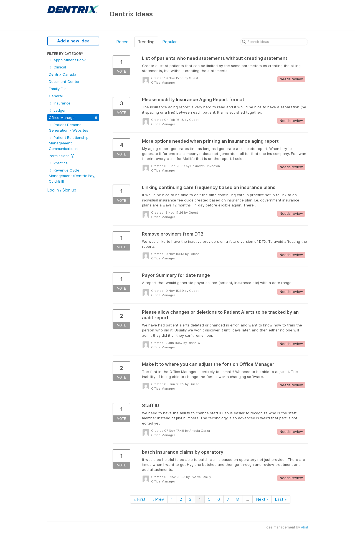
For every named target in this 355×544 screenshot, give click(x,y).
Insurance (59, 103)
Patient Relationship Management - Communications (68, 143)
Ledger (57, 110)
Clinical (57, 67)
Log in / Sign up (61, 190)
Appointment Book (67, 60)
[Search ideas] (274, 41)
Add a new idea (73, 41)
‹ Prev (158, 499)
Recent (123, 41)
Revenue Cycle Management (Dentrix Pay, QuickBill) (72, 175)
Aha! (304, 527)
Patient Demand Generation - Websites (68, 127)
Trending (146, 41)
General (56, 96)
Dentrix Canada (62, 74)
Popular (169, 41)
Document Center (64, 81)
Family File (58, 88)
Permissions (61, 156)
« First (140, 499)
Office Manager (73, 117)
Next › (262, 499)
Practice (58, 163)
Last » (281, 499)
